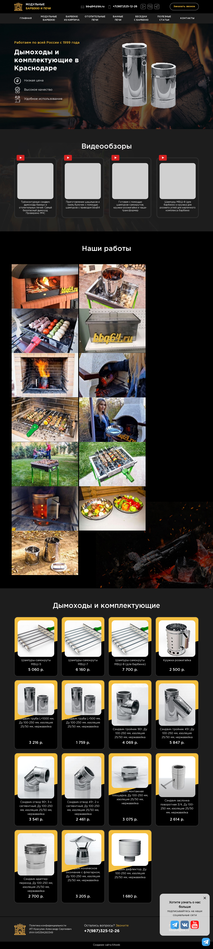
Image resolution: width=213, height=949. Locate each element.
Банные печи (118, 19)
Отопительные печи (94, 19)
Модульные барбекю (48, 19)
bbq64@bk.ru (93, 7)
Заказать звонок (184, 6)
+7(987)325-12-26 (122, 7)
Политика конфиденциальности (47, 926)
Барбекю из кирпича (72, 19)
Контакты (187, 20)
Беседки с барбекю (141, 19)
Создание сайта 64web (106, 946)
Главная (25, 20)
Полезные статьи (164, 19)
